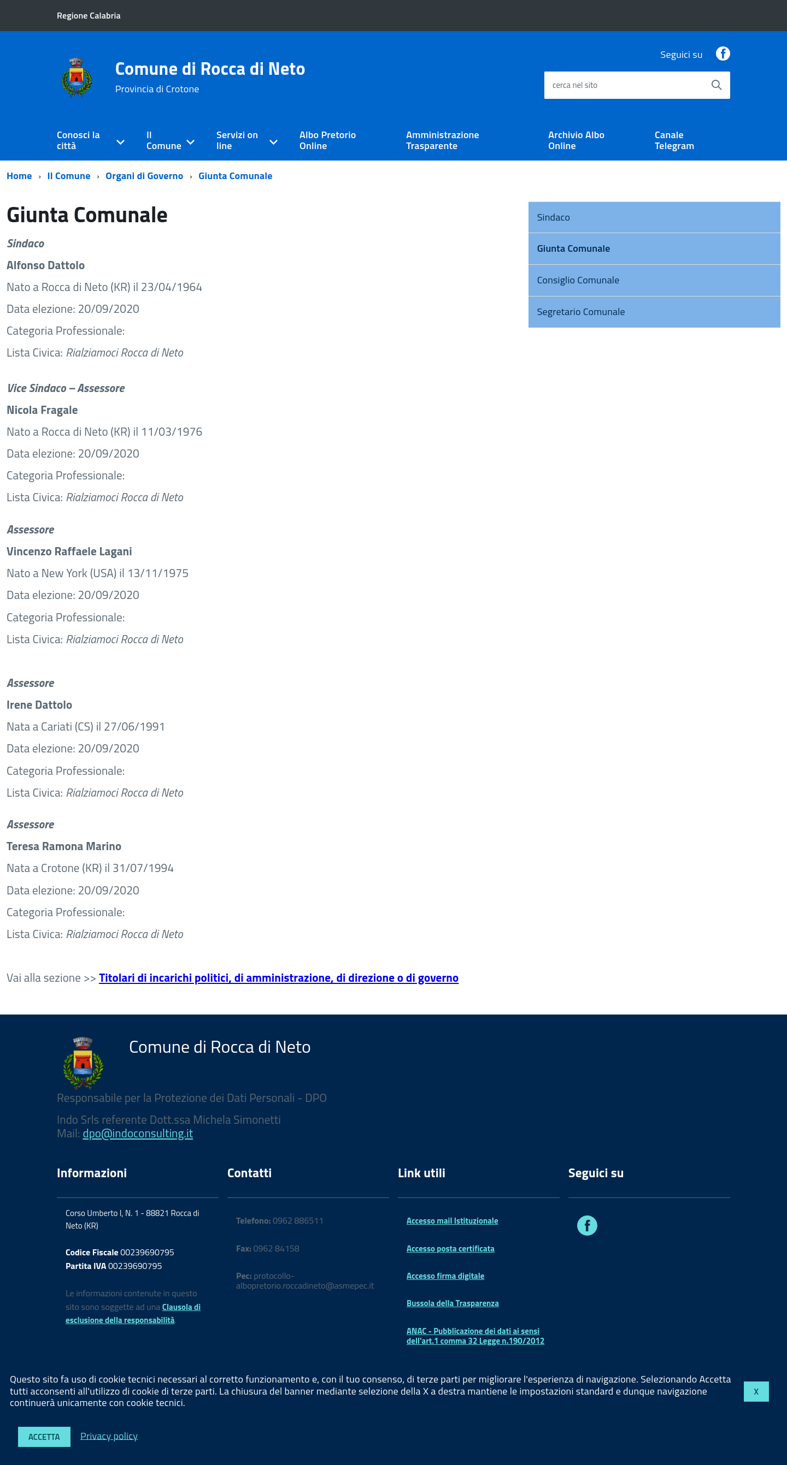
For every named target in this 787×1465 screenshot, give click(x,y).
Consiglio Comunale (578, 279)
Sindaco (553, 217)
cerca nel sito (575, 85)
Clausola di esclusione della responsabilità (133, 1314)
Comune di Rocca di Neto (210, 77)
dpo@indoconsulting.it (138, 1133)
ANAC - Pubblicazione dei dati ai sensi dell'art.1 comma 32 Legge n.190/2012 (475, 1336)
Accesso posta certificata (451, 1248)
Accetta (44, 1437)
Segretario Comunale (581, 311)
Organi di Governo (144, 175)
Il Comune (163, 140)
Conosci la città (78, 140)
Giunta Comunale (235, 175)
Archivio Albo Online (576, 140)
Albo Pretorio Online (327, 140)
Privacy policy (109, 1435)
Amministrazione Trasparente (442, 140)
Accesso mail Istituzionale (452, 1220)
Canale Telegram (675, 140)
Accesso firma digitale (445, 1276)
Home (19, 175)
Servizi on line (237, 140)
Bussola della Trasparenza (453, 1303)
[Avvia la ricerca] (716, 85)
